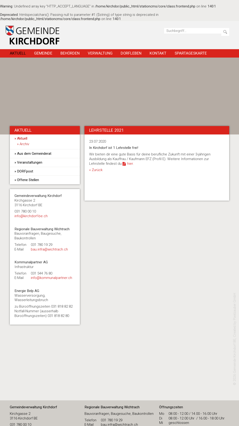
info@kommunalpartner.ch (51, 278)
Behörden (70, 53)
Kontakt (158, 53)
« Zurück (95, 170)
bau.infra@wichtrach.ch (49, 249)
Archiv (24, 144)
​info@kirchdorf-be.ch (31, 216)
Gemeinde (43, 53)
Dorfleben (131, 53)
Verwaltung (100, 53)
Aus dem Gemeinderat (34, 153)
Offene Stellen (28, 180)
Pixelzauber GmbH (235, 306)
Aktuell (18, 53)
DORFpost (25, 171)
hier (130, 163)
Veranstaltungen (29, 162)
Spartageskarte (191, 53)
